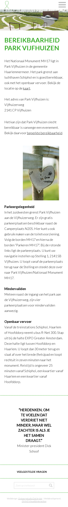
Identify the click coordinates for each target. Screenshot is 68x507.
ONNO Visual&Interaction (34, 501)
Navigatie (62, 4)
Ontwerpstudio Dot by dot (30, 498)
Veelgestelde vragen (32, 471)
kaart (26, 88)
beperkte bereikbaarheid (44, 133)
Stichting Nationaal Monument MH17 (7, 5)
